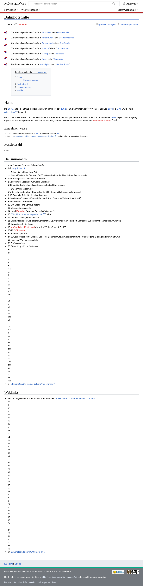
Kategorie (8, 563)
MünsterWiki (15, 3)
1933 (110, 108)
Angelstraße (65, 43)
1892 (63, 108)
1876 (10, 108)
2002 (37, 133)
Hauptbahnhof (18, 168)
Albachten (46, 32)
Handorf (46, 48)
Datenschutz (10, 582)
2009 (113, 117)
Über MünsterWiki (26, 582)
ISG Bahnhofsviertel (101, 120)
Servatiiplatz (45, 64)
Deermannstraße (66, 37)
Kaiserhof (20, 211)
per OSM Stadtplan (27, 552)
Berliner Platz (62, 64)
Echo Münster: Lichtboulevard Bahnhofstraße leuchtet (34, 136)
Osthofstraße (63, 32)
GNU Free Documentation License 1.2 (59, 577)
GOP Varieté (20, 230)
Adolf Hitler (11, 112)
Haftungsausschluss (46, 582)
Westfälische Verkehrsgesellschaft (28, 214)
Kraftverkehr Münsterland (23, 227)
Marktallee (59, 53)
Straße (18, 563)
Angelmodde (48, 43)
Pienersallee (58, 59)
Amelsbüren (47, 37)
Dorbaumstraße (63, 48)
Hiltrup (45, 53)
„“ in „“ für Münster (32, 384)
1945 (119, 108)
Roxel (44, 59)
